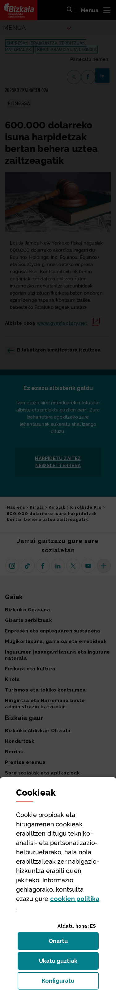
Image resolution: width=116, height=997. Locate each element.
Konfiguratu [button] (70, 982)
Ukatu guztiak (60, 963)
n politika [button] (74, 899)
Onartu (65, 943)
